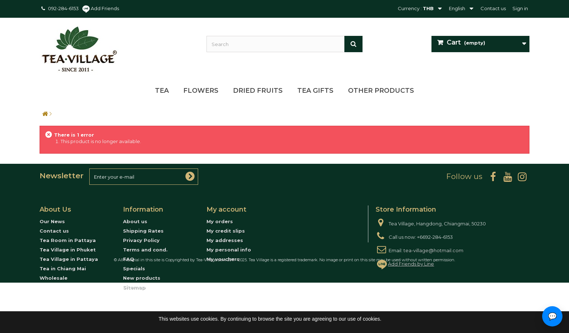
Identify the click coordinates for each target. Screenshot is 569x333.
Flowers (200, 91)
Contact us (493, 8)
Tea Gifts (315, 91)
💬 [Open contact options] (552, 316)
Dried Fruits (258, 91)
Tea (162, 91)
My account (226, 209)
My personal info (228, 250)
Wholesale (53, 278)
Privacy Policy (141, 240)
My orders (219, 221)
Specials (134, 268)
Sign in (520, 8)
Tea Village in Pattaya (69, 259)
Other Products (381, 91)
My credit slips (225, 231)
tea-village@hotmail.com (433, 250)
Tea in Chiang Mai (63, 268)
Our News (52, 221)
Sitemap (134, 287)
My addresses (224, 240)
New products (141, 278)
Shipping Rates (143, 231)
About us (135, 221)
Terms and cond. (145, 250)
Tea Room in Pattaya (68, 240)
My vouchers (223, 259)
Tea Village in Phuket (68, 250)
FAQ (128, 259)
